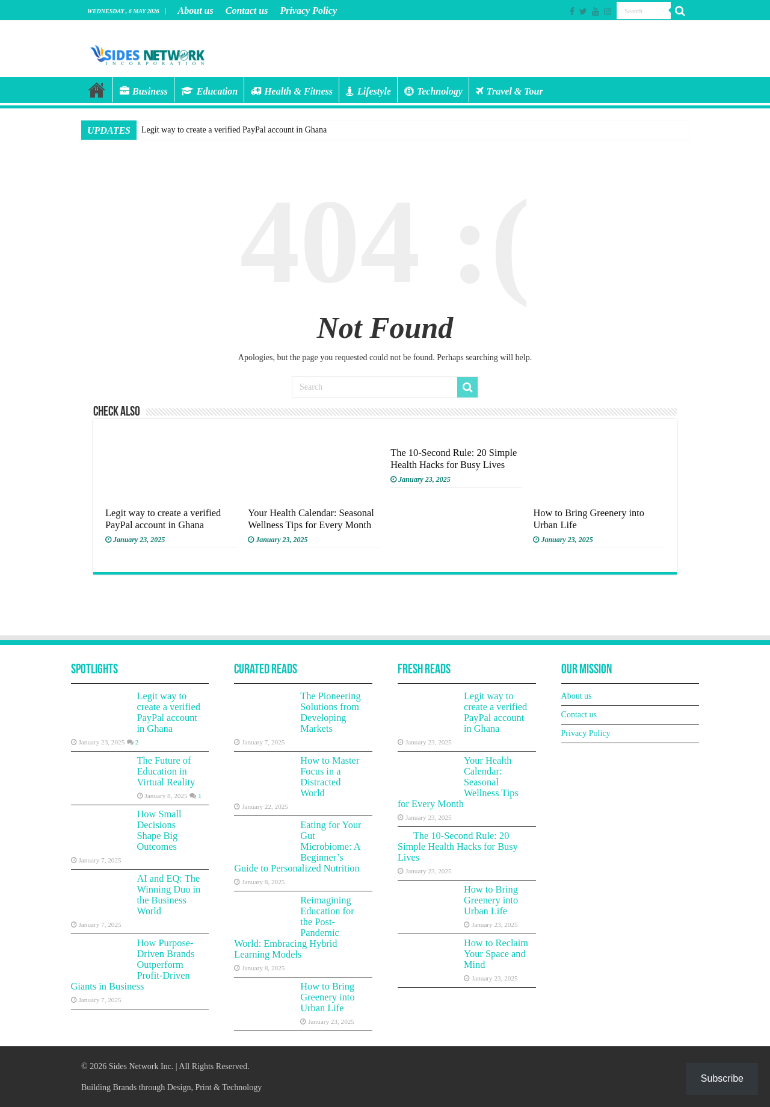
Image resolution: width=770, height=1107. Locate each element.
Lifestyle (368, 91)
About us (196, 10)
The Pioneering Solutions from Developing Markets (330, 712)
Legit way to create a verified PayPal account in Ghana (234, 129)
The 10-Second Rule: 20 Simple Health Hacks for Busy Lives (453, 458)
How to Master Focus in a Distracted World (329, 777)
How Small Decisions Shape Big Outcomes (159, 830)
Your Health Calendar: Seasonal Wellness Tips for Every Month (311, 519)
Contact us (247, 10)
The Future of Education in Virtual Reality (166, 771)
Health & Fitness (292, 91)
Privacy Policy (308, 10)
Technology (433, 91)
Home (96, 89)
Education (209, 91)
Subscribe (722, 1078)
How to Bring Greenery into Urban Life (327, 997)
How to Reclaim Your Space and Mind (496, 953)
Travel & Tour (509, 91)
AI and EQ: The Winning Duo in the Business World (169, 895)
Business (144, 91)
